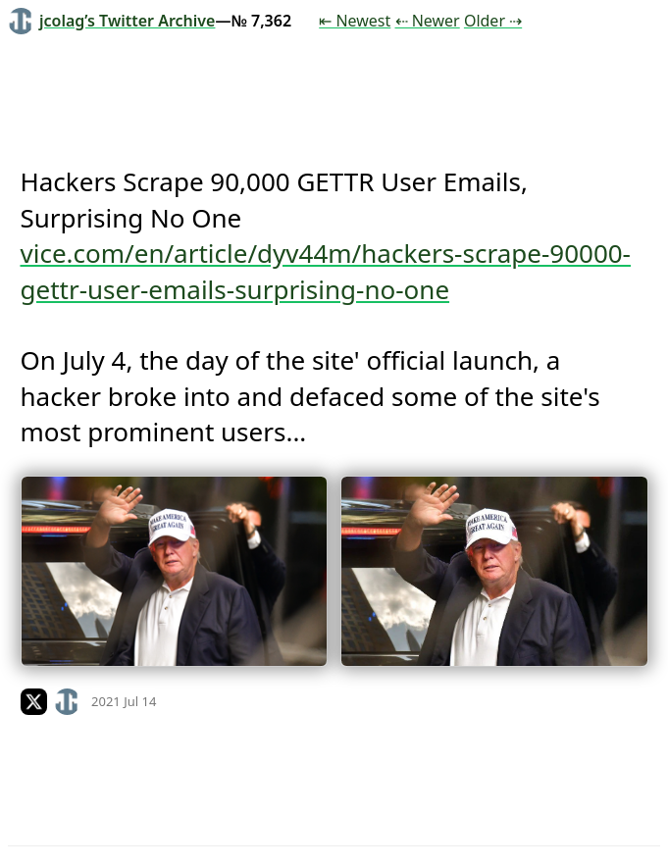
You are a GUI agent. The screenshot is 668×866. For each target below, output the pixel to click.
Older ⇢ (493, 20)
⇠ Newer (427, 20)
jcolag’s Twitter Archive (111, 20)
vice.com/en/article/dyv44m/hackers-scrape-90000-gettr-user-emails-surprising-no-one (326, 270)
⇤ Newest (354, 20)
